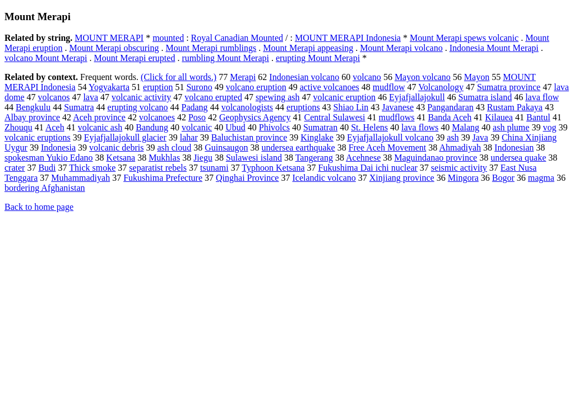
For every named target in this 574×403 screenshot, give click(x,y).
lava (90, 97)
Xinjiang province (401, 177)
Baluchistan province (249, 137)
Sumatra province (508, 87)
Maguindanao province (435, 157)
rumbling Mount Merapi (225, 58)
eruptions (303, 107)
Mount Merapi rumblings (211, 48)
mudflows (396, 117)
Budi (46, 167)
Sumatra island (485, 97)
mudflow (389, 87)
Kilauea (499, 117)
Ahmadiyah (460, 147)
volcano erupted (213, 97)
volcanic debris (116, 147)
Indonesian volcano (304, 77)
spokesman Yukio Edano (48, 157)
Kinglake (317, 137)
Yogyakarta (109, 87)
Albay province (32, 117)
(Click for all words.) (178, 77)
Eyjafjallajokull (417, 97)
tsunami (214, 167)
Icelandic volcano (323, 177)
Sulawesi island (254, 157)
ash (453, 137)
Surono (199, 87)
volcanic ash (100, 127)
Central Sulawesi (334, 117)
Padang (195, 107)
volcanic (197, 127)
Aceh (54, 127)
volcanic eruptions (37, 137)
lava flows (419, 127)
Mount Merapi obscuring (114, 48)
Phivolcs (274, 127)
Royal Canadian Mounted (237, 38)
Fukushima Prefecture (162, 177)
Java (480, 137)
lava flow (542, 97)
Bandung (152, 127)
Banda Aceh (449, 117)
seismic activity (459, 167)
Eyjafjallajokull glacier (125, 137)
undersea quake (518, 157)
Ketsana (121, 157)
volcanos (54, 97)
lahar (189, 137)
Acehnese (363, 157)
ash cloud (174, 147)
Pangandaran (450, 107)
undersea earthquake (298, 147)
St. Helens (369, 127)
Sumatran (320, 127)
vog (549, 127)
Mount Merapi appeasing (308, 48)
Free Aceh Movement (388, 147)
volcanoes (157, 117)
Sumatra (79, 107)
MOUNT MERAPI (109, 38)
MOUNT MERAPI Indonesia (348, 38)
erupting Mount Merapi (318, 58)
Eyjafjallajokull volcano (390, 137)
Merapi (243, 77)
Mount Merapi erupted (134, 58)
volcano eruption (256, 87)
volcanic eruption (344, 97)
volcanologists (247, 107)
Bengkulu (33, 107)
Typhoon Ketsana (273, 167)
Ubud (235, 127)
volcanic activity (141, 97)
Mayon (476, 77)
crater (14, 167)
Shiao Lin (351, 107)
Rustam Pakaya (515, 107)
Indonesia (58, 147)
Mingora (463, 177)
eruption (158, 87)
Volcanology (441, 87)
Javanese (398, 107)
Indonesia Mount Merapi (494, 48)
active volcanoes (329, 87)
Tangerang (314, 157)
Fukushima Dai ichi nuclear (368, 167)
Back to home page (38, 207)
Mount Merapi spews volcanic (464, 38)
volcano (367, 77)
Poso (197, 117)
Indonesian (514, 147)
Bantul (538, 117)
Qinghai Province (247, 177)
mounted (168, 38)
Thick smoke (92, 167)
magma (541, 177)
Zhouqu (18, 127)
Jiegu (202, 157)
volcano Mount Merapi (45, 58)
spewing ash (278, 97)
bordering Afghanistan (44, 188)
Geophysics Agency (255, 117)
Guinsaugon (226, 147)
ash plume (511, 127)
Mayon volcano (423, 77)
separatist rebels (158, 167)
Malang (465, 127)
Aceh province (99, 117)
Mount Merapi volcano (401, 48)
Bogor (503, 177)
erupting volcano (138, 107)
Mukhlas (164, 157)
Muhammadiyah (80, 177)
